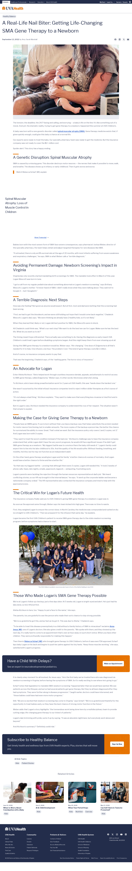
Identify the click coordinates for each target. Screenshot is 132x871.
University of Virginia (84, 853)
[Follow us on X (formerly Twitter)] (112, 834)
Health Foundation (83, 850)
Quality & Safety (10, 853)
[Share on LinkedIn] (119, 39)
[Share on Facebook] (115, 39)
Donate (125, 2)
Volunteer (30, 844)
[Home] (12, 8)
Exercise (89, 812)
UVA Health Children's (84, 841)
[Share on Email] (128, 39)
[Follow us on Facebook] (108, 834)
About (7, 839)
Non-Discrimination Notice (67, 858)
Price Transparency (122, 858)
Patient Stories (28, 763)
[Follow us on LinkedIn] (126, 834)
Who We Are (9, 844)
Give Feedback (54, 841)
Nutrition (79, 812)
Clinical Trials (9, 841)
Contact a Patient (55, 839)
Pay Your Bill (53, 847)
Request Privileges (32, 850)
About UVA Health (51, 2)
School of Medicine (84, 844)
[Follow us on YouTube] (121, 834)
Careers (119, 2)
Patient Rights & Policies (82, 858)
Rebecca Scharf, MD (33, 641)
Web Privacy (94, 858)
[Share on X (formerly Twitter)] (124, 39)
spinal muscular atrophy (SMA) (71, 131)
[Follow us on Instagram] (117, 834)
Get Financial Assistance (57, 850)
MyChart (103, 2)
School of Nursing (83, 847)
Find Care (8, 850)
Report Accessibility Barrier (107, 858)
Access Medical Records (57, 844)
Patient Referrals (32, 847)
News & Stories (10, 847)
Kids (17, 763)
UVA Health (81, 839)
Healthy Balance (9, 16)
